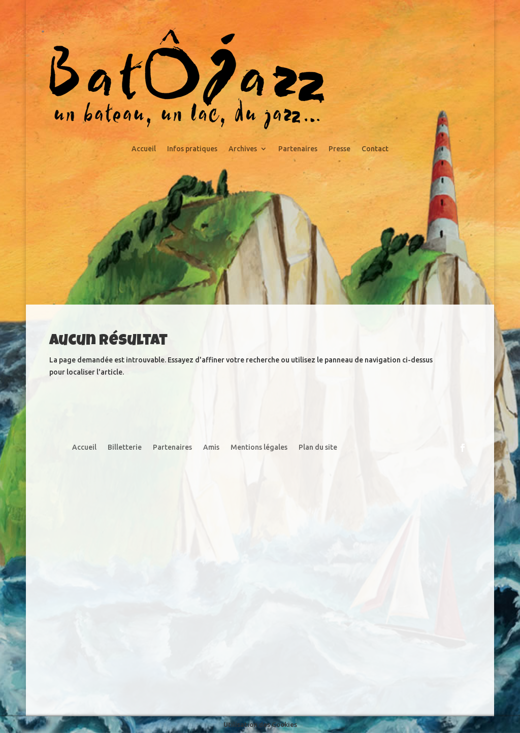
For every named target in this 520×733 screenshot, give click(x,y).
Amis (211, 447)
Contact (375, 149)
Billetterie (125, 447)
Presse (339, 149)
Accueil (144, 149)
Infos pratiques (192, 149)
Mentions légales (259, 447)
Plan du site (318, 447)
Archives (243, 149)
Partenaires (297, 149)
